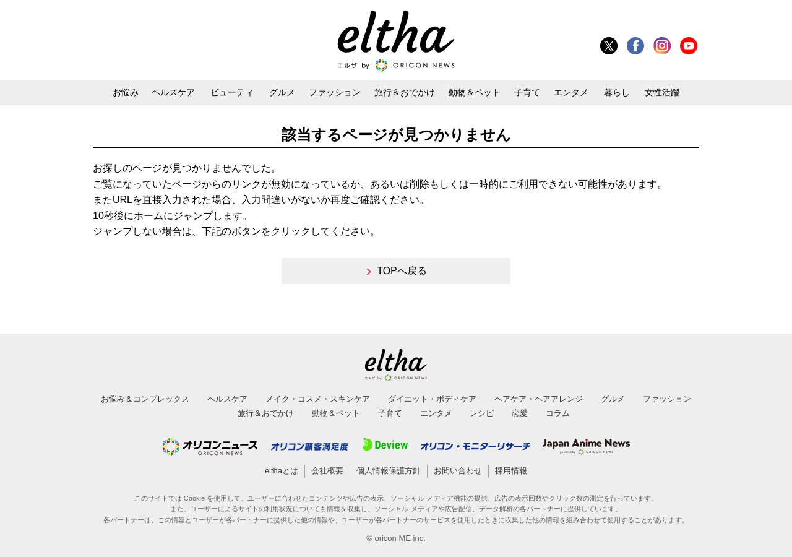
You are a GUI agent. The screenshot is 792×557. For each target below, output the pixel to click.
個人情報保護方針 (388, 470)
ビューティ (232, 92)
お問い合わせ (458, 470)
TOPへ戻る (402, 271)
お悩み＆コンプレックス (145, 399)
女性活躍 (662, 92)
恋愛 (520, 413)
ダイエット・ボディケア (432, 399)
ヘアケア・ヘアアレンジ (538, 399)
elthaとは (281, 470)
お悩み (126, 92)
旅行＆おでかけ (404, 92)
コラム (558, 413)
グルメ (282, 92)
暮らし (617, 92)
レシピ (482, 413)
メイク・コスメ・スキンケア (317, 399)
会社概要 (327, 470)
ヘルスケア (173, 92)
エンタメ (571, 92)
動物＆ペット (475, 92)
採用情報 (511, 470)
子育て (527, 92)
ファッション (335, 92)
